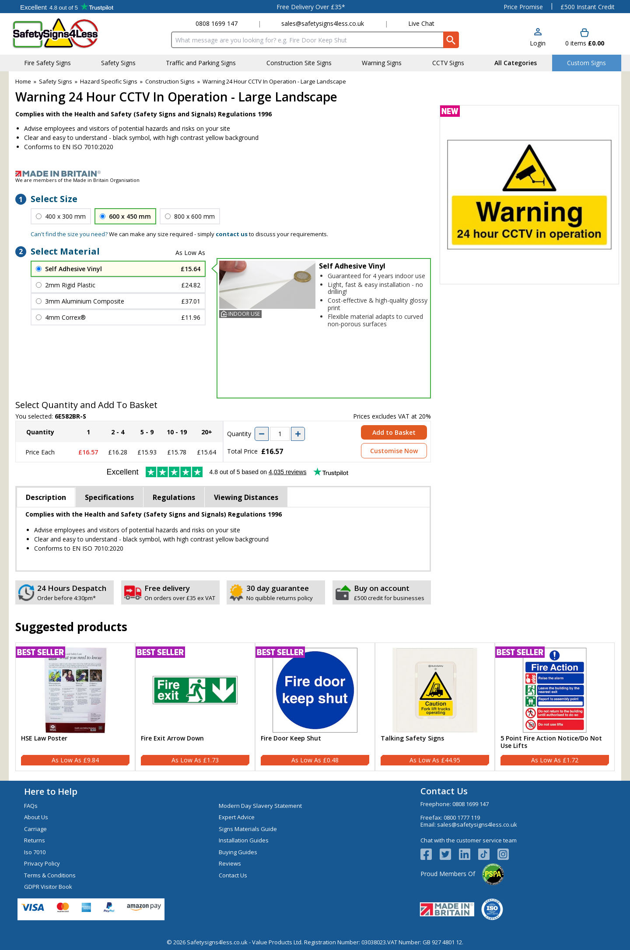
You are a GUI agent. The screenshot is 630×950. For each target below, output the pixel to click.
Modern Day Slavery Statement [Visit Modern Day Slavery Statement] (260, 806)
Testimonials (66, 6)
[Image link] (315, 174)
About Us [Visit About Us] (36, 817)
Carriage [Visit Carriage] (35, 829)
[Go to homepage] (63, 33)
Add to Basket (394, 432)
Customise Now (394, 451)
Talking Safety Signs (412, 738)
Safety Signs (55, 81)
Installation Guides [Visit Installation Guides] (244, 840)
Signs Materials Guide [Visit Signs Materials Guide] (248, 829)
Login (538, 43)
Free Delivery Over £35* (310, 7)
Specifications (109, 497)
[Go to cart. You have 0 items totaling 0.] (584, 38)
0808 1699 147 (217, 23)
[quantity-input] (280, 434)
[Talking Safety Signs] (435, 707)
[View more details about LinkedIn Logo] (468, 854)
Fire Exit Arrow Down (172, 738)
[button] (538, 38)
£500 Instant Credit (587, 7)
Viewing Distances (246, 497)
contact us (232, 234)
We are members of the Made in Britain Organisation (77, 180)
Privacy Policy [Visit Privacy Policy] (42, 863)
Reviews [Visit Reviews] (230, 863)
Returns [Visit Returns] (34, 840)
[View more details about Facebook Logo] (430, 854)
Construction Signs (170, 81)
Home (23, 81)
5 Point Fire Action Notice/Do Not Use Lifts (551, 742)
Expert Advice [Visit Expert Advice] (237, 817)
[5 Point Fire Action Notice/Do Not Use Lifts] (555, 707)
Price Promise (523, 7)
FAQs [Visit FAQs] (31, 806)
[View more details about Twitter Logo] (449, 854)
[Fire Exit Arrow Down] (195, 707)
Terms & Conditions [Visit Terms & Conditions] (50, 875)
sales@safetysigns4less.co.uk (322, 23)
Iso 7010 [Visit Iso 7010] (35, 852)
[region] (75, 690)
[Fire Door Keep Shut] (315, 707)
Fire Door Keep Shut (291, 738)
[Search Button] (451, 39)
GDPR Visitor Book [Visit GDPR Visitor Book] (48, 887)
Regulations (174, 497)
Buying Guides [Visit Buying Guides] (238, 852)
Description (46, 497)
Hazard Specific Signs (108, 81)
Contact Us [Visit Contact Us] (233, 875)
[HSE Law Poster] (75, 707)
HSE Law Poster (44, 738)
